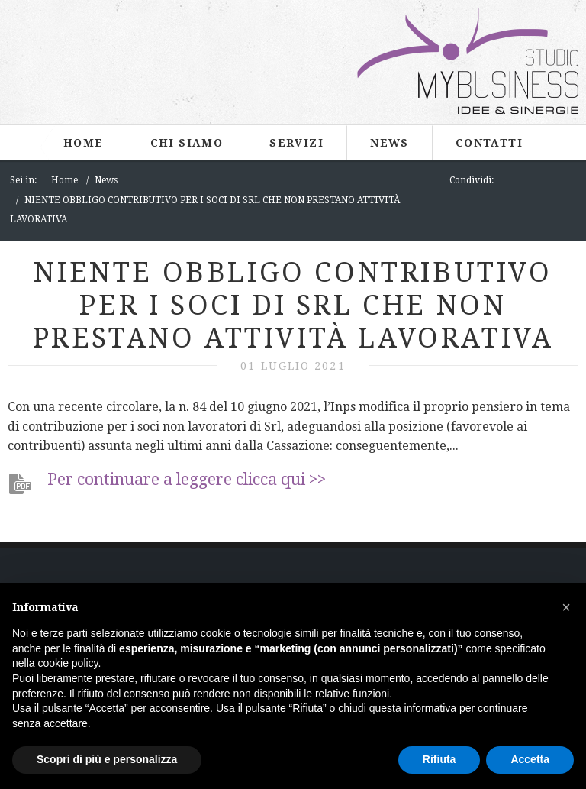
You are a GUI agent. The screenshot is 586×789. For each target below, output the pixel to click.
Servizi (296, 143)
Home (83, 143)
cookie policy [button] (67, 663)
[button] (566, 607)
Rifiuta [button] (439, 759)
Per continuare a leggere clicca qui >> (186, 479)
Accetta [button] (529, 759)
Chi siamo (187, 143)
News (389, 143)
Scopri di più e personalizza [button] (107, 759)
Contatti (489, 143)
